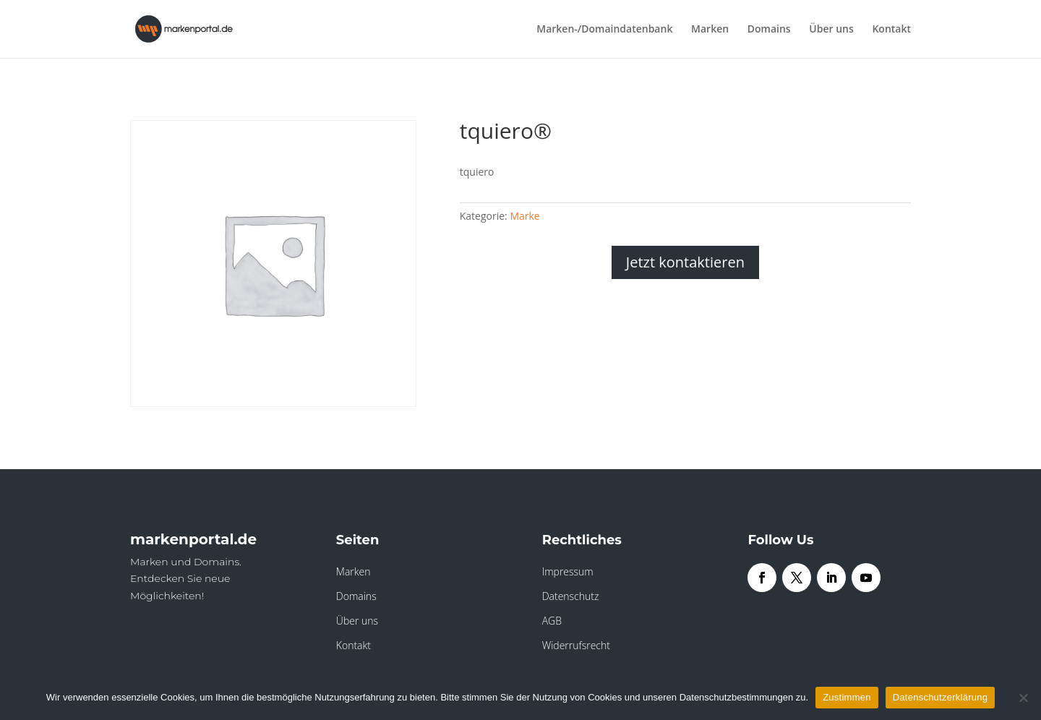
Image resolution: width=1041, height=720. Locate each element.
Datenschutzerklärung (940, 697)
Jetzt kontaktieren (685, 262)
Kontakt (891, 29)
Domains (769, 29)
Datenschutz (570, 596)
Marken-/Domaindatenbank (604, 29)
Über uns (831, 29)
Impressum (568, 571)
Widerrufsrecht (576, 645)
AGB (552, 620)
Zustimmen (847, 697)
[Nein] (1023, 697)
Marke (524, 216)
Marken (710, 29)
